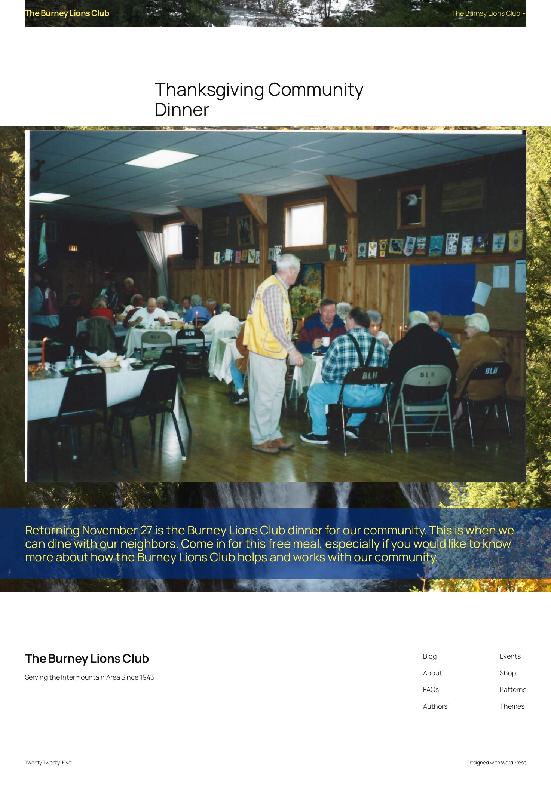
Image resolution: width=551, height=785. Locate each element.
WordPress (513, 762)
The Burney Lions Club (67, 13)
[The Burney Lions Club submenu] (524, 13)
